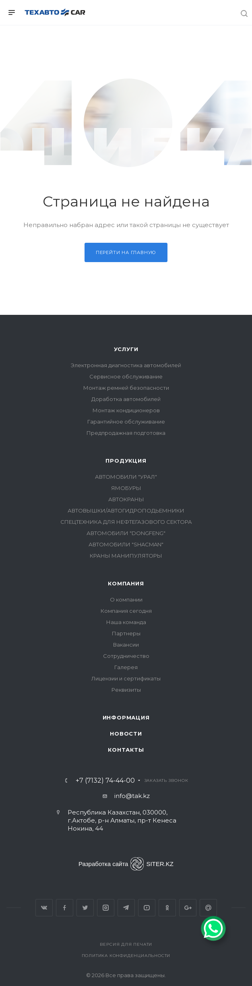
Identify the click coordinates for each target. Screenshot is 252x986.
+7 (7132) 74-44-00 (105, 780)
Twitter (85, 907)
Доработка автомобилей (126, 399)
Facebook (64, 907)
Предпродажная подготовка (126, 433)
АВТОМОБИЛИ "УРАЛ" (126, 476)
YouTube (146, 907)
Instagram (105, 907)
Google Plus (187, 907)
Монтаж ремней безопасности (126, 387)
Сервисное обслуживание (126, 376)
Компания (126, 583)
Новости (126, 733)
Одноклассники (167, 907)
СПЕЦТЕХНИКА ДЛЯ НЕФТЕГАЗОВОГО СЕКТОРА (126, 522)
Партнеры (126, 633)
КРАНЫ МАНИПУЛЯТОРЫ (126, 555)
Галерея (126, 667)
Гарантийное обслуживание (126, 421)
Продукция (125, 460)
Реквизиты (126, 689)
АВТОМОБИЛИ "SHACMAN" (126, 544)
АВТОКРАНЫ (126, 499)
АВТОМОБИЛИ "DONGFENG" (126, 533)
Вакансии (126, 644)
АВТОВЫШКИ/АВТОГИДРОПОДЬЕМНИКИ (126, 510)
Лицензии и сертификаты (126, 678)
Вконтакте (44, 907)
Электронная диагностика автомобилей (126, 365)
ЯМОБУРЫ (126, 488)
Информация (126, 717)
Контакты (126, 749)
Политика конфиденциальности (126, 955)
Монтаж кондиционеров (126, 410)
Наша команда (126, 622)
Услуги (126, 349)
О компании (126, 599)
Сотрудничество (126, 656)
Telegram (126, 907)
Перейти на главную (126, 252)
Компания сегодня (126, 611)
